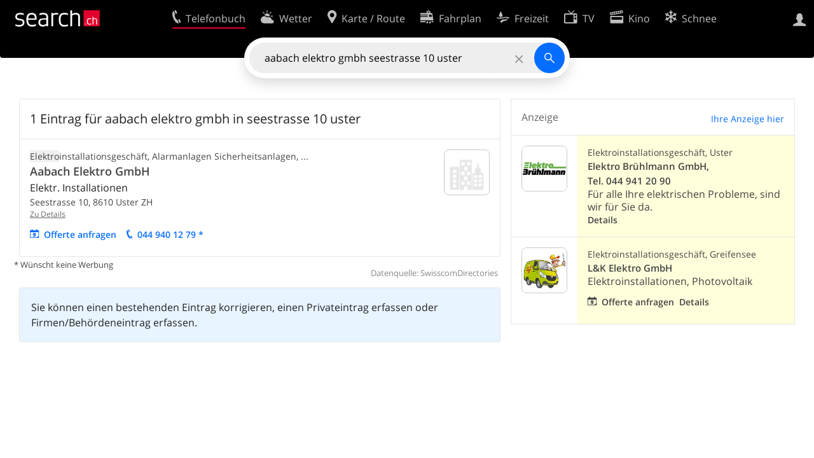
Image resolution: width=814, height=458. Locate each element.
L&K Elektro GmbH (630, 268)
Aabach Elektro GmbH (90, 171)
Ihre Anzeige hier (747, 119)
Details (602, 220)
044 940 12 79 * (170, 234)
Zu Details (48, 214)
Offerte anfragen (80, 234)
